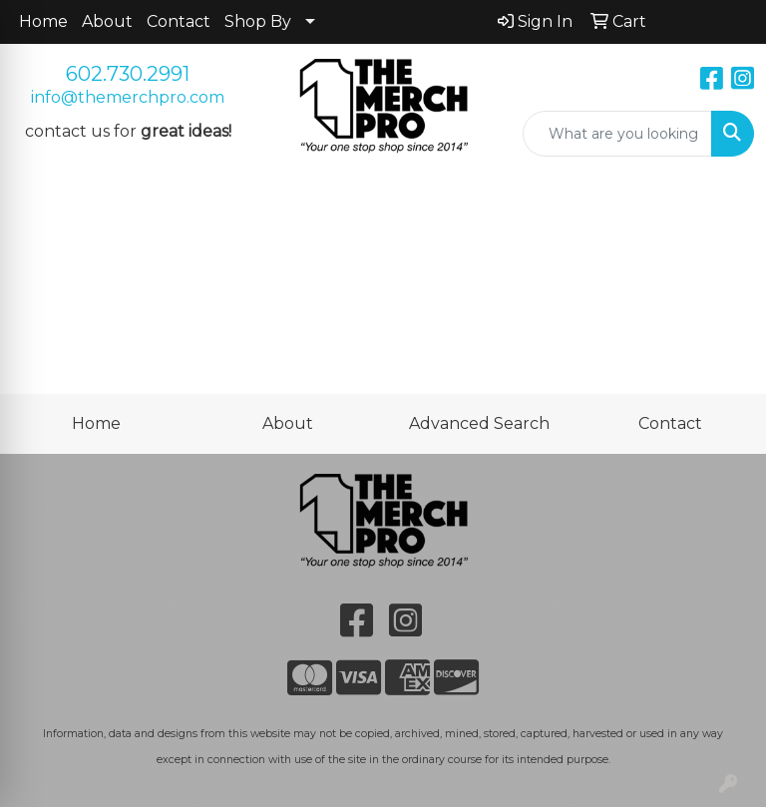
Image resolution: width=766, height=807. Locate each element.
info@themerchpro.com (127, 97)
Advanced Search (479, 423)
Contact (178, 21)
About (107, 21)
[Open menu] (726, 207)
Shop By (257, 21)
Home (43, 21)
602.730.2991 (128, 74)
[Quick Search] (617, 134)
